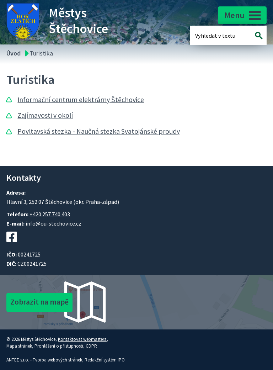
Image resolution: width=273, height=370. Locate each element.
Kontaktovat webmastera (82, 339)
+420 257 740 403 (50, 214)
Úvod (13, 53)
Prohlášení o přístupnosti (58, 346)
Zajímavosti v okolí (45, 115)
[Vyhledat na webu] (259, 35)
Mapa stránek (19, 346)
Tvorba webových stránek (57, 360)
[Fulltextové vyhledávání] (218, 35)
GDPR (91, 346)
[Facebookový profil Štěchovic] (11, 245)
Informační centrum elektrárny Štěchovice (80, 99)
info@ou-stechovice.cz (53, 223)
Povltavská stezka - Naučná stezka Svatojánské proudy (98, 131)
